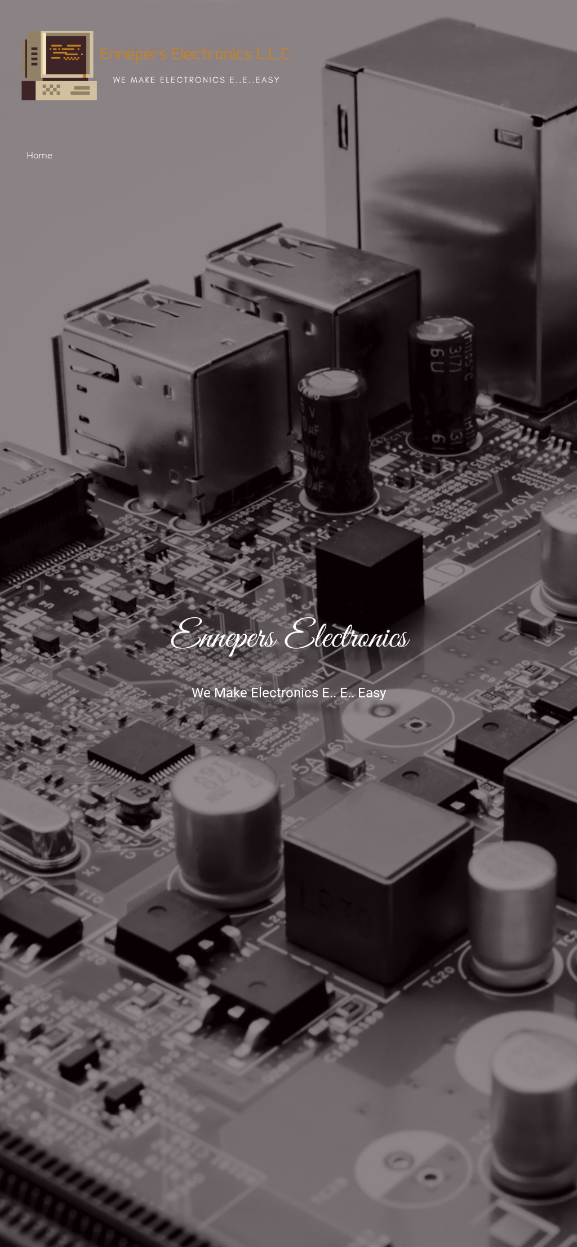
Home (39, 155)
